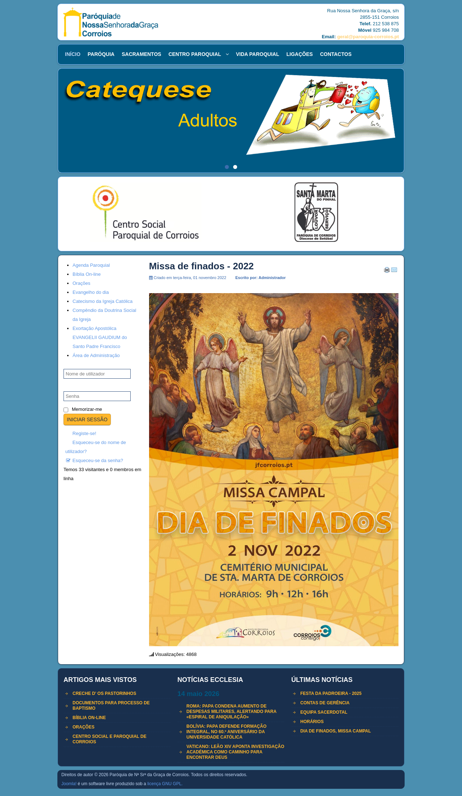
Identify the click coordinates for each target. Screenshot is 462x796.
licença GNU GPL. (165, 783)
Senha (74, 387)
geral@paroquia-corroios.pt (368, 36)
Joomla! (69, 783)
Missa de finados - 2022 (201, 266)
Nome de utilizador (88, 364)
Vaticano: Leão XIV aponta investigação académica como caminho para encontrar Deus (235, 752)
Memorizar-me (87, 409)
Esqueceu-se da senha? (94, 460)
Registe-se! (80, 433)
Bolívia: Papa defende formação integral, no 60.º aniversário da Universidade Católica (227, 732)
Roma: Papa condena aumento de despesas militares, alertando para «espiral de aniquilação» (232, 711)
